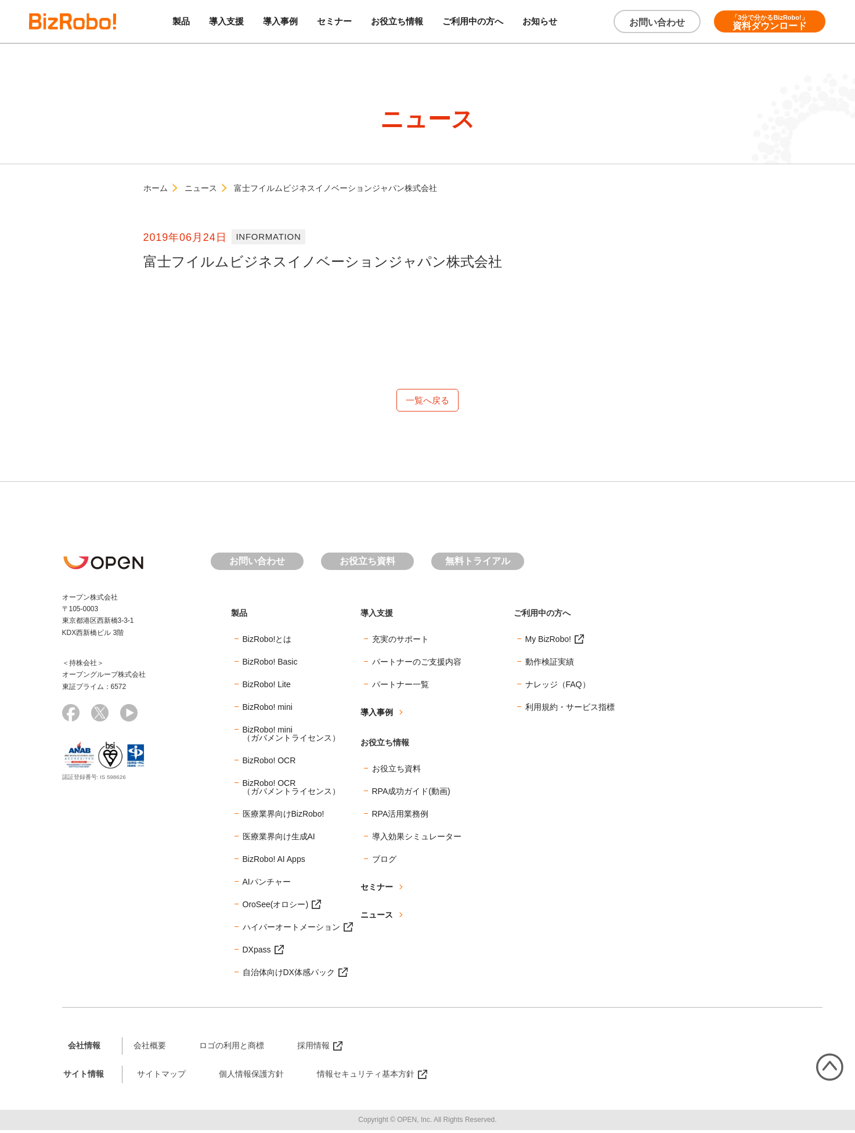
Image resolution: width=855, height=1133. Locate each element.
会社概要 (150, 1047)
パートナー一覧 (400, 686)
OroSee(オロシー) (276, 906)
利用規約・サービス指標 (570, 709)
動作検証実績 (549, 664)
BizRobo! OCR (269, 762)
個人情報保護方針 (251, 1076)
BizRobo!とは (267, 641)
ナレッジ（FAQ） (557, 686)
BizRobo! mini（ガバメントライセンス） (291, 736)
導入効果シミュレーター (416, 838)
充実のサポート (400, 641)
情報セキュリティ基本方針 (365, 1076)
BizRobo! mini (268, 709)
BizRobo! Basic (270, 664)
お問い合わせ (657, 22)
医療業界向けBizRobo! (283, 816)
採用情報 (313, 1047)
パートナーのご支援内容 (416, 664)
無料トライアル (477, 564)
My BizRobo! (548, 641)
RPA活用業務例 (400, 816)
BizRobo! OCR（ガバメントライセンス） (291, 789)
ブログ (384, 861)
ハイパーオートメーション (291, 929)
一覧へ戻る (428, 401)
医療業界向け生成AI (279, 838)
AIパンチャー (267, 884)
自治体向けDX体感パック (289, 974)
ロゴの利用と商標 (231, 1047)
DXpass (257, 952)
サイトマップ (161, 1076)
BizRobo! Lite (267, 686)
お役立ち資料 (367, 564)
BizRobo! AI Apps (274, 861)
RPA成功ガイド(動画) (411, 793)
